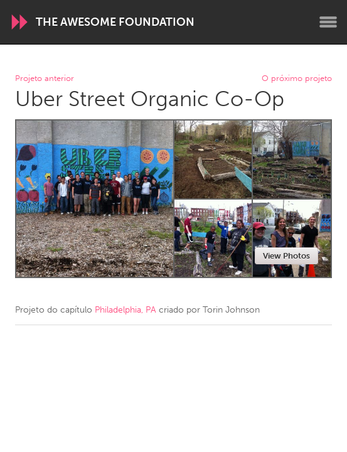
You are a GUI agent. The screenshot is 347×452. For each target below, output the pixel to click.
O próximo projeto (297, 79)
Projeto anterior (44, 79)
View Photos (286, 256)
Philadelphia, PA (125, 309)
